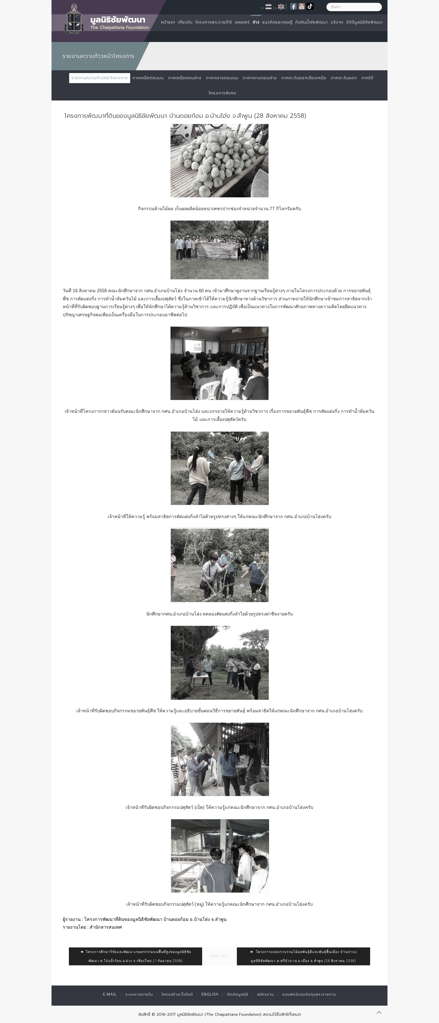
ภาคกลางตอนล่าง (260, 78)
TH (262, 8)
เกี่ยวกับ (185, 22)
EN (275, 8)
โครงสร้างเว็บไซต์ (177, 994)
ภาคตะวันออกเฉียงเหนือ (303, 78)
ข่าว (256, 22)
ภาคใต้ (367, 78)
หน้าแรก (168, 22)
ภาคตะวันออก (344, 78)
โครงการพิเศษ (222, 93)
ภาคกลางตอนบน (222, 78)
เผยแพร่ (242, 22)
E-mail (110, 994)
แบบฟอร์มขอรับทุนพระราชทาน (309, 994)
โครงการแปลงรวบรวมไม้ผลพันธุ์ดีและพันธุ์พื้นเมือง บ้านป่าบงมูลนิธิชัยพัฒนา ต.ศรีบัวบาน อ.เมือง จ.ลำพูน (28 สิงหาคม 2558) (303, 956)
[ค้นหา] (354, 7)
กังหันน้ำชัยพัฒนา (311, 22)
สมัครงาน (265, 994)
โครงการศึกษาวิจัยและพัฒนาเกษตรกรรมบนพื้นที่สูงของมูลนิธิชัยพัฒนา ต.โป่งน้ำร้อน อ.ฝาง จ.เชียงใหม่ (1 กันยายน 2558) (135, 956)
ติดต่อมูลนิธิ (237, 994)
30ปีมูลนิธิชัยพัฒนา (364, 22)
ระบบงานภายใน (139, 994)
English (210, 994)
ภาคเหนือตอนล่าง (185, 78)
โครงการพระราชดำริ (213, 22)
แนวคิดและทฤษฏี (277, 22)
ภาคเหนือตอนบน (148, 78)
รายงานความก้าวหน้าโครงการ (99, 78)
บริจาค (337, 22)
